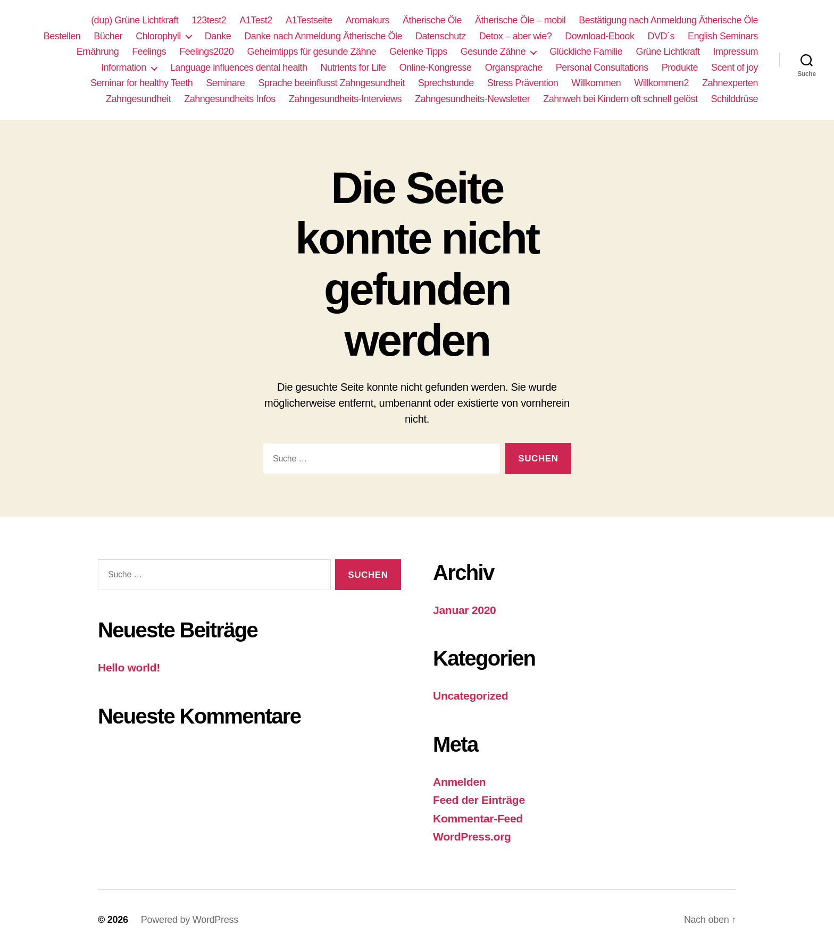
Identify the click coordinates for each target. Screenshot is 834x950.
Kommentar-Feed (478, 818)
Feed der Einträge (479, 800)
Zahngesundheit (138, 99)
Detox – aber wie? (515, 36)
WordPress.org (472, 836)
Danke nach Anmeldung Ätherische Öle (323, 36)
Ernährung (98, 51)
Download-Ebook (599, 36)
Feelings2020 (206, 51)
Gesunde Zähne (493, 51)
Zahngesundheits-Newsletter (472, 99)
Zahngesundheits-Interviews (345, 99)
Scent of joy (734, 67)
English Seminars (723, 36)
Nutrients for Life (353, 67)
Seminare (225, 83)
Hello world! (129, 667)
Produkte (680, 67)
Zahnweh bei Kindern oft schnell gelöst (620, 99)
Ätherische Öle (432, 20)
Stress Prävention (522, 83)
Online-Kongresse (435, 67)
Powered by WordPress (189, 919)
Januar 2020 (464, 610)
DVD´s (660, 36)
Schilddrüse (734, 99)
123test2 (208, 20)
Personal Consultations (602, 67)
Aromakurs (367, 20)
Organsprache (514, 67)
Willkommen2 (661, 83)
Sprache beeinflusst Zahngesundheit (331, 83)
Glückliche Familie (585, 51)
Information (123, 67)
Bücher (108, 36)
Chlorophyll (158, 36)
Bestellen (62, 36)
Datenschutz (440, 36)
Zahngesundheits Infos (230, 99)
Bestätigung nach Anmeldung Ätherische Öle (668, 20)
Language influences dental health (238, 67)
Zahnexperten (730, 83)
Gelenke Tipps (418, 51)
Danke (218, 36)
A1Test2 (255, 20)
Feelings (149, 51)
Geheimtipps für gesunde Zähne (311, 51)
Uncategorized (470, 696)
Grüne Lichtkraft (667, 51)
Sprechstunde (446, 83)
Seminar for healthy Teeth (141, 83)
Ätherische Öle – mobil (520, 20)
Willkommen (596, 83)
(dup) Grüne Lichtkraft (134, 20)
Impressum (735, 51)
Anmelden (459, 782)
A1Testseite (309, 20)
